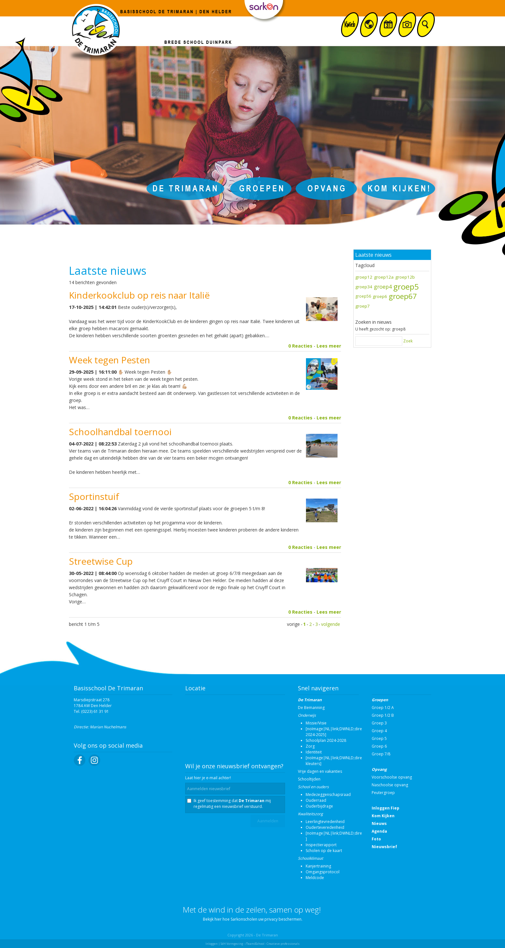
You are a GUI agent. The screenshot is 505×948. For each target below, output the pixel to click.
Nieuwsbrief (384, 846)
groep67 (403, 296)
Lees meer (329, 346)
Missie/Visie (316, 723)
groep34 (363, 287)
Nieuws (379, 823)
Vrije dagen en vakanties (320, 771)
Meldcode (315, 877)
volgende (330, 624)
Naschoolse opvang (390, 785)
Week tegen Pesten (109, 360)
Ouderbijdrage (319, 806)
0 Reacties (300, 346)
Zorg (310, 746)
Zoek (408, 341)
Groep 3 (379, 723)
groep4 (383, 286)
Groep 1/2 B (383, 715)
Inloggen (211, 944)
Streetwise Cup (101, 561)
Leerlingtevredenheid (325, 821)
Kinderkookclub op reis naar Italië (139, 295)
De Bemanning (311, 707)
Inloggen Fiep (385, 808)
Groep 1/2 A (383, 707)
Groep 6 (379, 746)
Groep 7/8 (381, 754)
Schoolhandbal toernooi (120, 432)
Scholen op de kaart (324, 850)
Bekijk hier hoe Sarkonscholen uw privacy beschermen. (252, 919)
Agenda (379, 831)
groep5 (406, 286)
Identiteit (314, 752)
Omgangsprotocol (322, 872)
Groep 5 (379, 738)
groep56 (363, 296)
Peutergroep (383, 792)
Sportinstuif (94, 496)
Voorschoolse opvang (392, 777)
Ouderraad (316, 800)
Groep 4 (379, 730)
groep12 (363, 277)
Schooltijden (309, 779)
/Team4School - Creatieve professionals (272, 944)
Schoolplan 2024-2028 (326, 740)
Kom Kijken (383, 816)
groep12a (384, 277)
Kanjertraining (318, 866)
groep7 (362, 306)
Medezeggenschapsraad (328, 794)
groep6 (380, 296)
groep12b (405, 277)
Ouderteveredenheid (325, 827)
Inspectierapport (321, 844)
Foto (376, 839)
